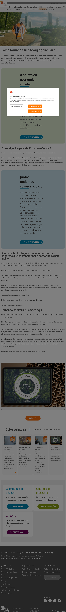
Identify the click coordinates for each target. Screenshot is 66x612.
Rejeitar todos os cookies (35, 106)
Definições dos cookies (16, 106)
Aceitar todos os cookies (35, 111)
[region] (33, 102)
